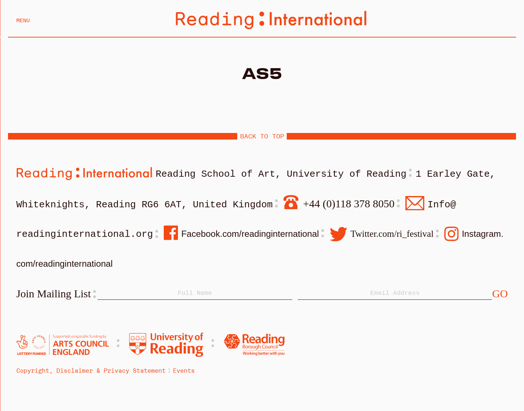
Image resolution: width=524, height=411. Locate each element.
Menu (23, 21)
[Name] (195, 295)
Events (184, 372)
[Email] (395, 295)
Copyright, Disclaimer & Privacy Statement (91, 372)
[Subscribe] (500, 295)
